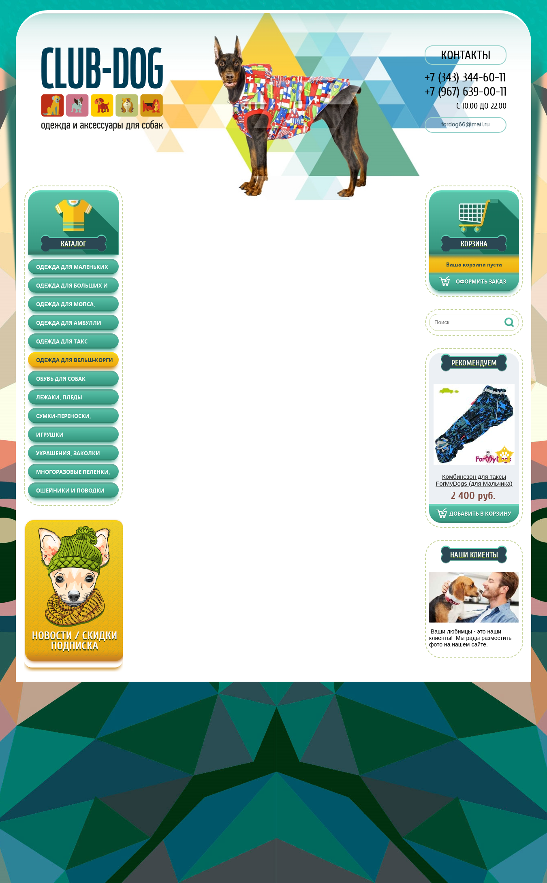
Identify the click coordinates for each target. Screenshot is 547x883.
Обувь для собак (60, 378)
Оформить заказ (481, 281)
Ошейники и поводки (70, 490)
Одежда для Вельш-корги (74, 360)
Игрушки (50, 434)
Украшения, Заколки (68, 453)
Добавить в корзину (480, 513)
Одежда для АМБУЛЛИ (68, 322)
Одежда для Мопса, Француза (65, 306)
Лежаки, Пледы (59, 397)
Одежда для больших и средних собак (72, 287)
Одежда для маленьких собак (72, 268)
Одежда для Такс (62, 341)
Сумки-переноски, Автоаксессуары (63, 417)
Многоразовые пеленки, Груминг (73, 473)
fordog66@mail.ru (465, 124)
